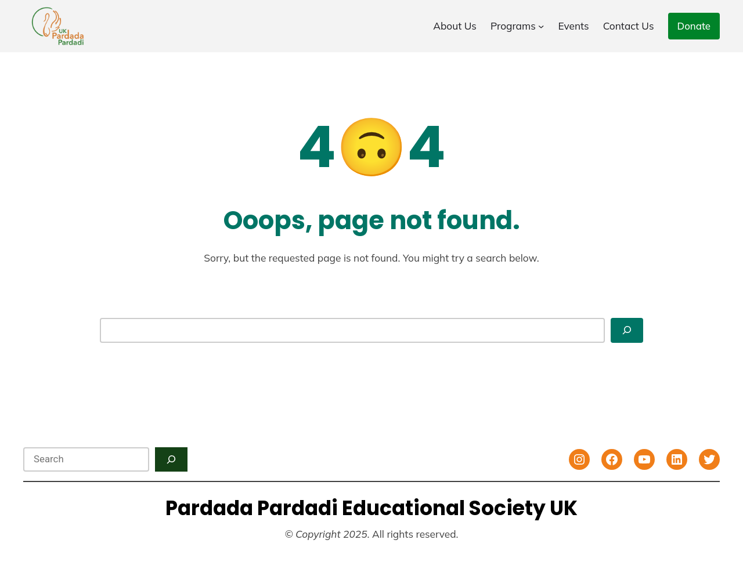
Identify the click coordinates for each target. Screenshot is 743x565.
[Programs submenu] (541, 26)
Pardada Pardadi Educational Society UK (371, 508)
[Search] (627, 330)
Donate (693, 26)
